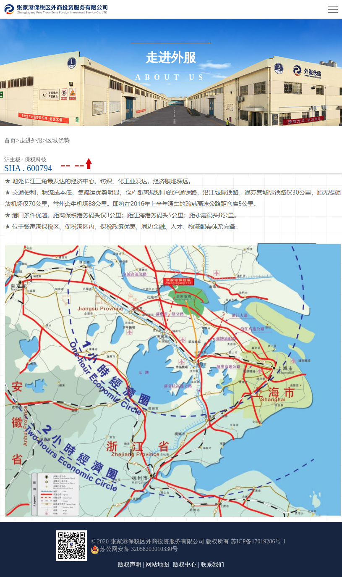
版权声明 (129, 564)
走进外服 (31, 140)
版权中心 (184, 564)
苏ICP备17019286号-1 (258, 541)
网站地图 (157, 564)
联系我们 (212, 564)
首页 (11, 140)
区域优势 (58, 140)
